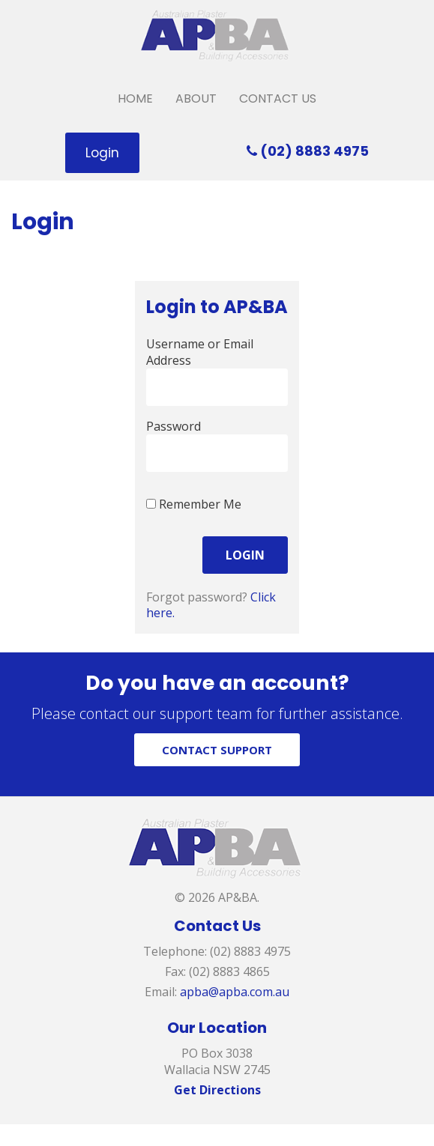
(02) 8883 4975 (308, 151)
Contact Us (277, 98)
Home (135, 98)
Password (173, 426)
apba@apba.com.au (234, 991)
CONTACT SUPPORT (217, 749)
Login (102, 153)
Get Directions (217, 1090)
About (196, 98)
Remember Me (193, 504)
